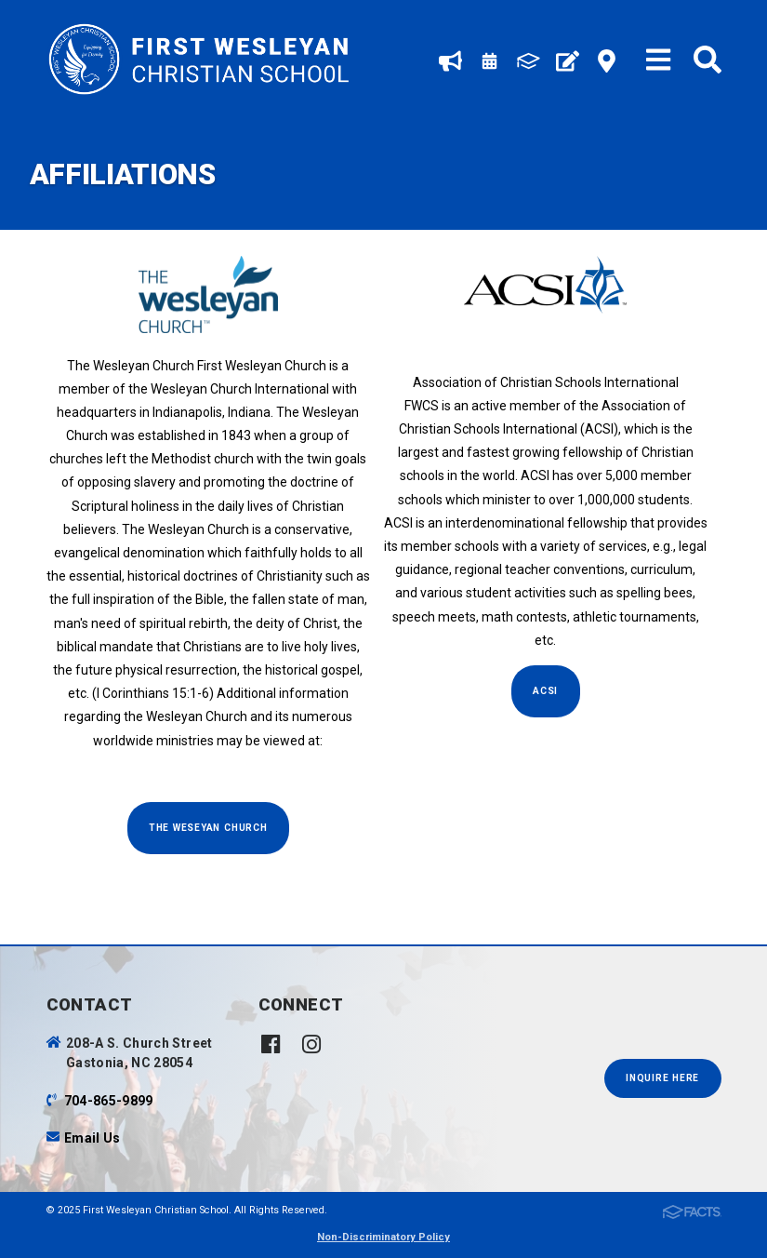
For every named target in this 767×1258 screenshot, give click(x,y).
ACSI (545, 691)
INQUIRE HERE (662, 1078)
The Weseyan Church (208, 828)
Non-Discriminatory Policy (383, 1237)
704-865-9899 (108, 1100)
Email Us (92, 1138)
